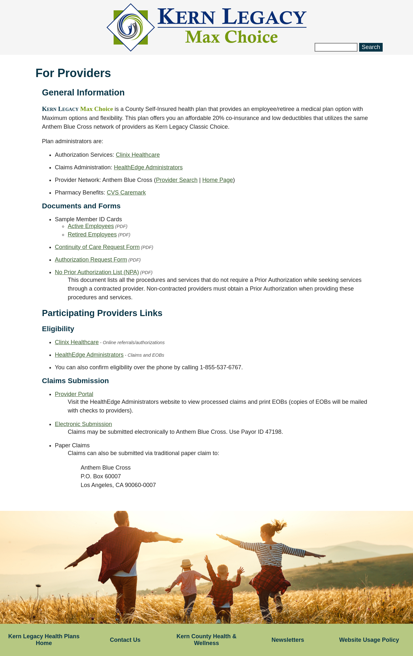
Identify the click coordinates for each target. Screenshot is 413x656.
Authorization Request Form (98, 259)
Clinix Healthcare (138, 155)
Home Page (217, 180)
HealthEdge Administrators (148, 167)
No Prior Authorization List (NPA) (104, 272)
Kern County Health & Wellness (206, 639)
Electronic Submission (83, 424)
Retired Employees (99, 234)
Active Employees (97, 226)
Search (371, 47)
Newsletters (287, 640)
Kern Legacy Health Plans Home (43, 639)
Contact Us (125, 640)
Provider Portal (74, 394)
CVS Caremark (126, 192)
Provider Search (176, 180)
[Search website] (336, 47)
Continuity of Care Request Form (104, 247)
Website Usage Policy (369, 640)
